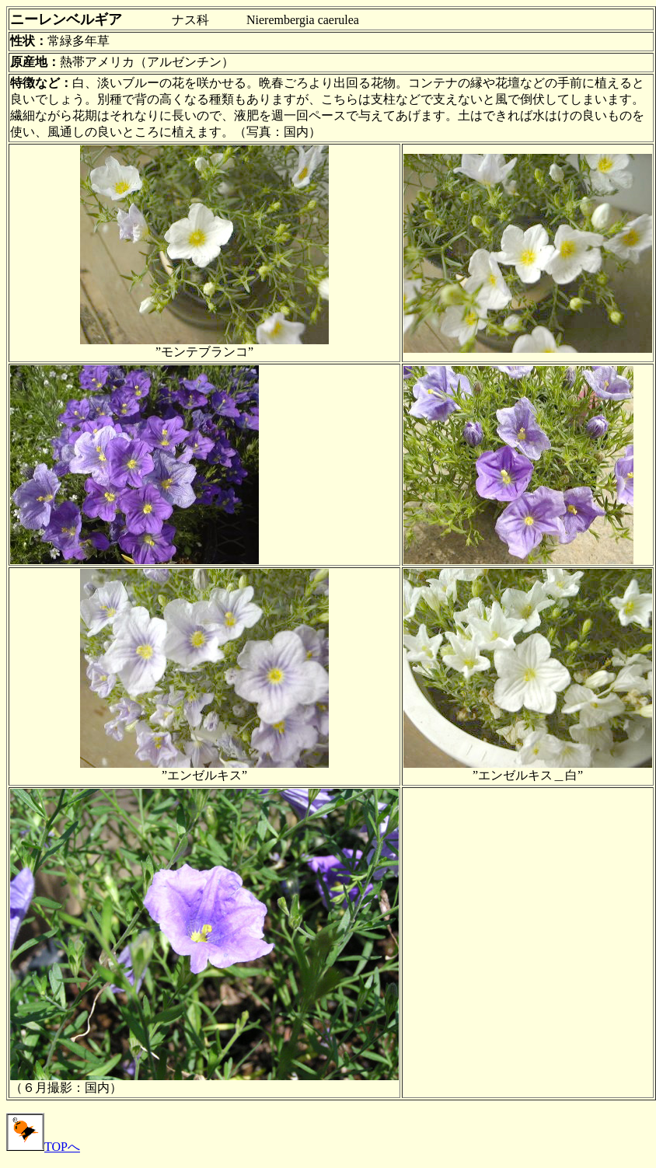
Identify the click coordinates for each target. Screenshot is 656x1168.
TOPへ (43, 1146)
